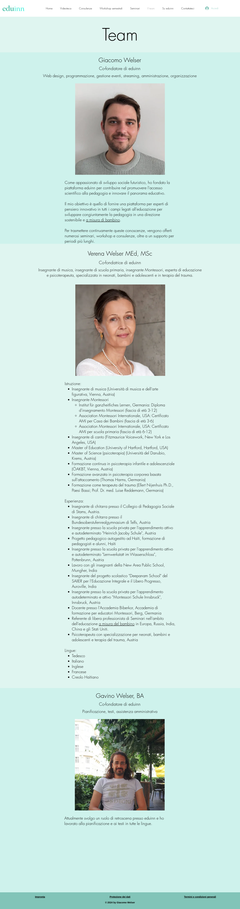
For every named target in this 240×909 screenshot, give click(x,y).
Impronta (40, 896)
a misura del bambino (116, 623)
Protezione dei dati (120, 896)
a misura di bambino (103, 219)
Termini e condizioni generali (200, 896)
